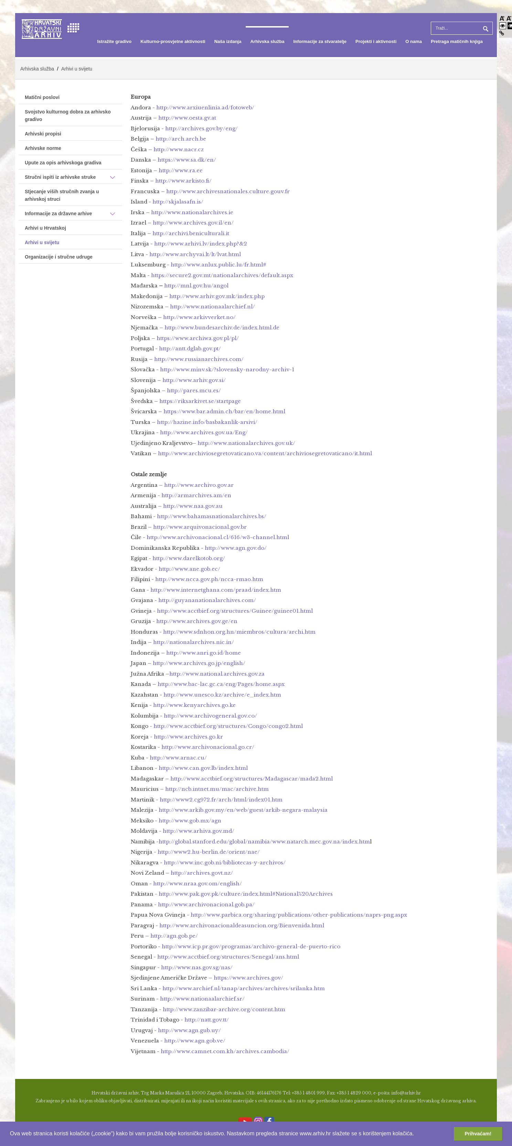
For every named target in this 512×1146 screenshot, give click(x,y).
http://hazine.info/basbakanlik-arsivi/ (207, 422)
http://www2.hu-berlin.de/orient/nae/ (209, 852)
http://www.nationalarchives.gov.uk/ (246, 443)
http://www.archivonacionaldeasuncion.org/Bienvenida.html (241, 925)
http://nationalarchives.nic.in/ (193, 642)
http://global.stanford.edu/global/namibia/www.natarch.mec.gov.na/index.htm (264, 841)
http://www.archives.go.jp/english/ (199, 663)
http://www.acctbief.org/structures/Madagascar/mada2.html (251, 778)
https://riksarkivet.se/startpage (200, 401)
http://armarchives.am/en (196, 495)
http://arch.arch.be (181, 138)
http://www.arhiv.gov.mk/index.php (217, 296)
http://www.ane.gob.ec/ (189, 569)
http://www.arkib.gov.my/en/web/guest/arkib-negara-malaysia (243, 810)
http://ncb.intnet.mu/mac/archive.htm (217, 789)
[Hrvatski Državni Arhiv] (42, 28)
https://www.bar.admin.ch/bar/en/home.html (224, 411)
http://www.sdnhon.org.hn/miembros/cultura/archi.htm (239, 632)
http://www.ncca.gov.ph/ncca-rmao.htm (209, 579)
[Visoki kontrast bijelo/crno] (502, 26)
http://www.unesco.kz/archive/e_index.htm (222, 694)
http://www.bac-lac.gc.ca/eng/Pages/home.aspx (221, 684)
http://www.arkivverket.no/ (199, 317)
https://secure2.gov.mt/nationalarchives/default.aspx (222, 275)
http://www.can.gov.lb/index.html (203, 768)
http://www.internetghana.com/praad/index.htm (215, 590)
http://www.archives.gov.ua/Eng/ (204, 432)
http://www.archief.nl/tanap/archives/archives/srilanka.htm (243, 988)
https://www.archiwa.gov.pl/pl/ (198, 338)
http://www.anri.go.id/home (203, 653)
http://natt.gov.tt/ (206, 1019)
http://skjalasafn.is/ (177, 201)
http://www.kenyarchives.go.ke (194, 705)
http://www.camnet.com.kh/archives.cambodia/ (225, 1051)
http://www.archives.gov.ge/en (196, 621)
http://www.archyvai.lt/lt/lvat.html (195, 254)
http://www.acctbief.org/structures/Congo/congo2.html (228, 726)
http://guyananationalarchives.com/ (207, 600)
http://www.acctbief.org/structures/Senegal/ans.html (228, 956)
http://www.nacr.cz (178, 149)
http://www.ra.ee (181, 170)
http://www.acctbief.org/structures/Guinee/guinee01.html (235, 611)
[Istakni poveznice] (501, 33)
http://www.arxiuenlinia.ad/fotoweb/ (205, 107)
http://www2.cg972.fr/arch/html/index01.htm (221, 799)
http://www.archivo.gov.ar (199, 485)
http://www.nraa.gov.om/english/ (197, 883)
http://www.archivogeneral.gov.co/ (210, 715)
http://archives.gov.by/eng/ (201, 128)
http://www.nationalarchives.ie (192, 212)
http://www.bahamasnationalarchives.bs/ (211, 516)
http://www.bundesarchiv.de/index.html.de (221, 327)
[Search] (462, 28)
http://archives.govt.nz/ (202, 873)
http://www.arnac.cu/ (178, 757)
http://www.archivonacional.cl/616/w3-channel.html (218, 537)
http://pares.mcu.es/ (194, 390)
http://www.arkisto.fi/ (183, 180)
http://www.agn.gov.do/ (236, 548)
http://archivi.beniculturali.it (190, 233)
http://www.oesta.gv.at (187, 117)
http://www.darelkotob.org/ (188, 558)
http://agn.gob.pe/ (174, 935)
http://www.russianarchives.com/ (199, 359)
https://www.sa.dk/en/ (187, 159)
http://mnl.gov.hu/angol (196, 285)
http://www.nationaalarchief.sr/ (202, 998)
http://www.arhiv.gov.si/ (194, 380)
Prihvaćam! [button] (478, 1133)
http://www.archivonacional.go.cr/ (207, 747)
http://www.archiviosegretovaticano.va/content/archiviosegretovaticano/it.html (265, 453)
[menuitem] (114, 41)
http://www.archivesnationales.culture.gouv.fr (228, 191)
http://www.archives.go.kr (188, 736)
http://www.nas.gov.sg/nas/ (197, 967)
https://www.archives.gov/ (248, 977)
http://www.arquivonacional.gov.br (200, 527)
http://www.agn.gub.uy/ (189, 1030)
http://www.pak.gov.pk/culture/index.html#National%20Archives (246, 894)
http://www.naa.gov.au (193, 506)
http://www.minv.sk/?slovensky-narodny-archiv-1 (227, 369)
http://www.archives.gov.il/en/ (193, 222)
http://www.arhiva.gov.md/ (198, 831)
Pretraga (485, 28)
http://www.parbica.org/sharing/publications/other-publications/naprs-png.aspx (299, 915)
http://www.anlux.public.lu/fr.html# (218, 264)
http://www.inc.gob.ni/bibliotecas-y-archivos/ (225, 862)
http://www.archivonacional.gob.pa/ (206, 904)
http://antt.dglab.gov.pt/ (190, 348)
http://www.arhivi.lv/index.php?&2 (200, 243)
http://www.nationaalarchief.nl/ (212, 306)
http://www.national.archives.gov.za (217, 673)
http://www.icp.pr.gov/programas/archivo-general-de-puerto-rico (251, 946)
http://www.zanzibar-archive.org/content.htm (224, 1009)
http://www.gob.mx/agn (190, 820)
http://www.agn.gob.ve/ (194, 1040)
